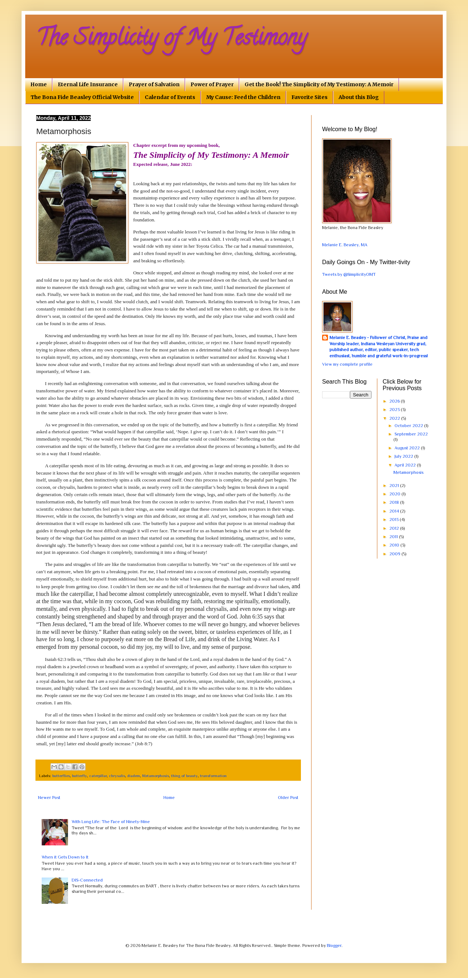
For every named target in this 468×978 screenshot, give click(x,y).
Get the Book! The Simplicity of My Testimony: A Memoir (319, 84)
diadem (133, 775)
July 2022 (404, 456)
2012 (394, 528)
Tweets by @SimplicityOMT (349, 274)
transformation (213, 775)
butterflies (61, 775)
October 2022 (409, 425)
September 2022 (411, 434)
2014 (394, 511)
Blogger (334, 945)
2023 (395, 409)
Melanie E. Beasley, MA (344, 244)
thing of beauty (184, 775)
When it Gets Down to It (65, 857)
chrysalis (117, 775)
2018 (394, 502)
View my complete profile (347, 364)
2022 (395, 418)
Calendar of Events (170, 97)
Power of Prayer (212, 84)
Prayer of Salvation (154, 84)
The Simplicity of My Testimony (171, 40)
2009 (395, 553)
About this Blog (359, 97)
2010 (394, 545)
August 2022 (408, 447)
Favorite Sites (309, 97)
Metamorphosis (155, 775)
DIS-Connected (87, 880)
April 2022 (406, 465)
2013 (394, 519)
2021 (394, 485)
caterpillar (98, 775)
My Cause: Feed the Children (243, 97)
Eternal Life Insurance (88, 84)
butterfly (79, 775)
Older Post (288, 797)
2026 (395, 401)
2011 (394, 536)
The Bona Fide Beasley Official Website (82, 97)
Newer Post (49, 797)
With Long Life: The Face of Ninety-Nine (111, 821)
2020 (395, 493)
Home (38, 84)
